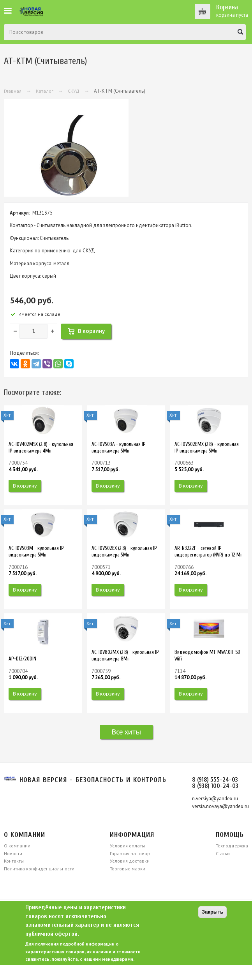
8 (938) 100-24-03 (215, 785)
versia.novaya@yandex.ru (220, 806)
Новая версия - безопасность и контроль (92, 780)
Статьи (223, 853)
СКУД (73, 91)
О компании (17, 846)
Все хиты (126, 732)
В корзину (25, 485)
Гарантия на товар (130, 853)
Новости (13, 853)
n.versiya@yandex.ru (215, 798)
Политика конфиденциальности (39, 869)
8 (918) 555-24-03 (215, 779)
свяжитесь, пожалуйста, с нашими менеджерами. (79, 959)
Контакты (14, 861)
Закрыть (212, 912)
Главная (12, 91)
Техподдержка (232, 846)
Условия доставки (130, 861)
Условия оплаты (127, 846)
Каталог (44, 91)
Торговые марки (127, 869)
